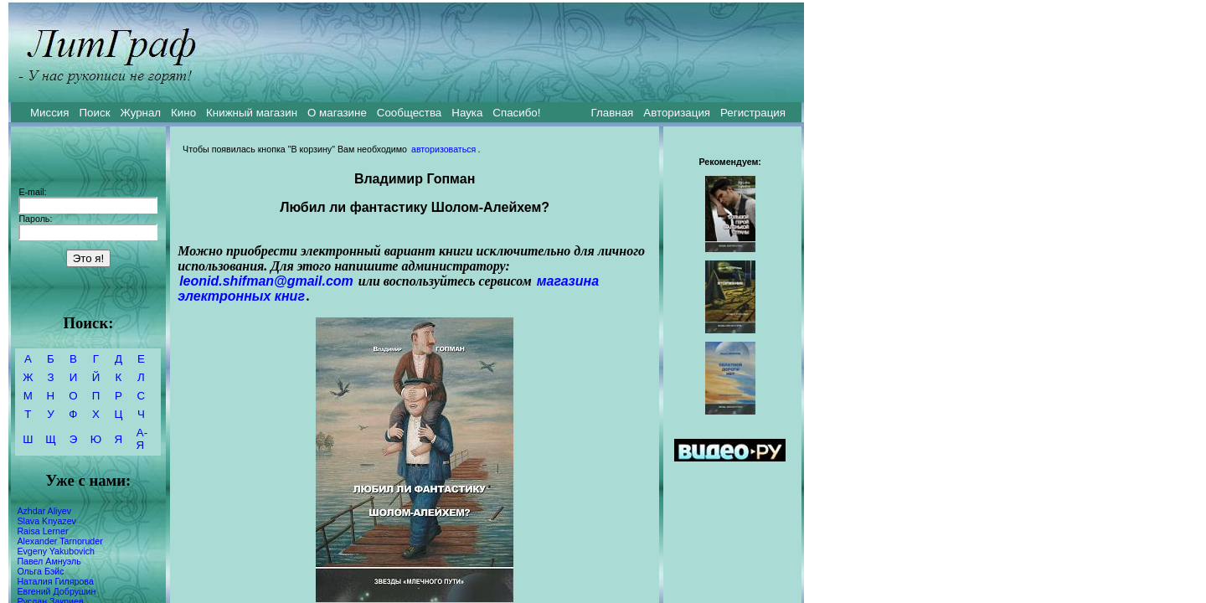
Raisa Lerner (42, 531)
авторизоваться (443, 149)
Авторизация (676, 112)
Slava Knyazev (46, 521)
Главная (612, 112)
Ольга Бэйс (40, 571)
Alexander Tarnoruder (59, 541)
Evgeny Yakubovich (56, 551)
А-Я (142, 438)
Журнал (140, 112)
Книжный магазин (251, 112)
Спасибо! (516, 112)
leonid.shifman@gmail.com (266, 281)
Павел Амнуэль (48, 561)
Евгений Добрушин (56, 591)
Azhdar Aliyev (44, 511)
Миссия (50, 112)
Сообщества (409, 112)
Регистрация (753, 112)
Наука (466, 112)
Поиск (95, 112)
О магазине (337, 112)
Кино (183, 112)
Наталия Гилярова (55, 581)
